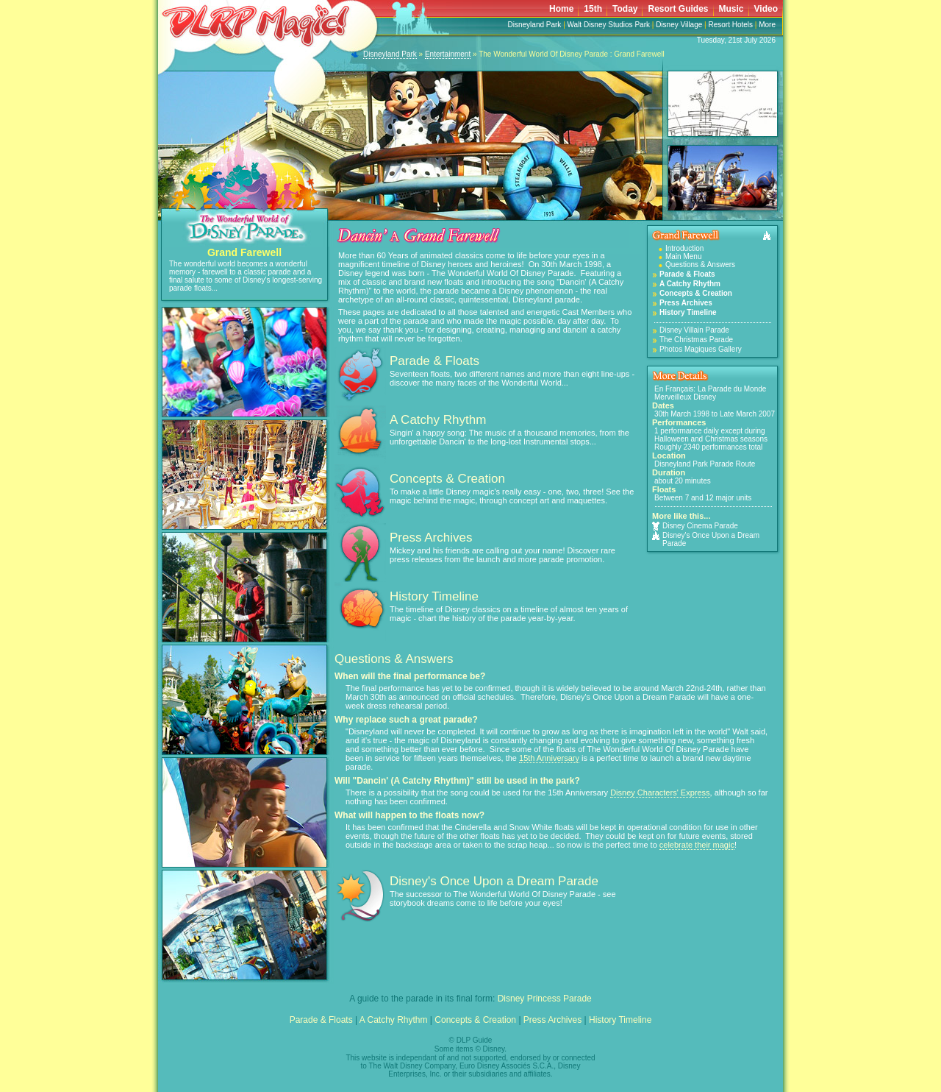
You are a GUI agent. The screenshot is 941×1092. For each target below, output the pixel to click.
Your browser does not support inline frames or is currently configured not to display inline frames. (617, 8)
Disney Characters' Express (659, 792)
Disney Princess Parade (545, 998)
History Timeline (434, 596)
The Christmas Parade (696, 340)
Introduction (684, 248)
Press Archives (431, 538)
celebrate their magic (696, 844)
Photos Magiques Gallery (700, 349)
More (767, 25)
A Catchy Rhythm (438, 420)
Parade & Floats (434, 361)
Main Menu (683, 256)
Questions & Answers (700, 264)
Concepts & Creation (447, 479)
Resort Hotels (730, 25)
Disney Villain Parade (694, 330)
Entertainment (447, 54)
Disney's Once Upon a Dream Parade (705, 539)
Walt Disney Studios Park (609, 25)
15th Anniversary (549, 758)
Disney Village (679, 25)
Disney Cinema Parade (695, 526)
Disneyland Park (535, 25)
